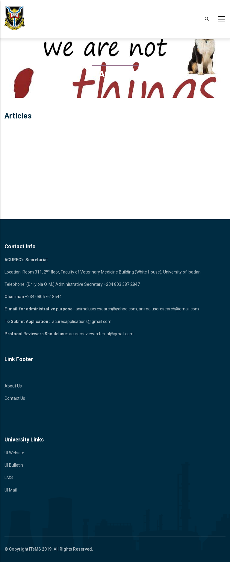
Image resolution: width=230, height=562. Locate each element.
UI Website (14, 452)
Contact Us (14, 398)
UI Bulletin (13, 465)
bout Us (14, 386)
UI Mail (10, 490)
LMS (8, 477)
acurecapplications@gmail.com (81, 321)
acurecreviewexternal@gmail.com (101, 333)
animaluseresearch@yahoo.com (106, 308)
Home (100, 61)
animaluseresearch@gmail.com (169, 308)
